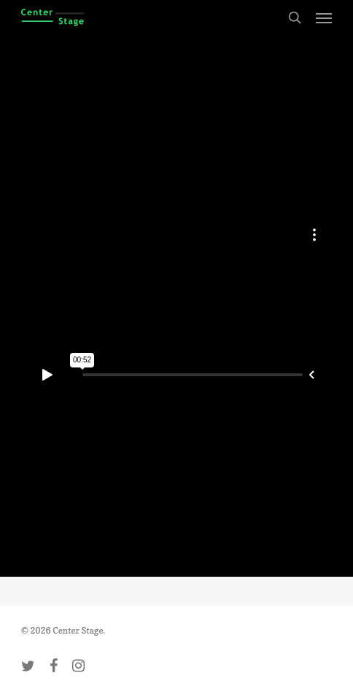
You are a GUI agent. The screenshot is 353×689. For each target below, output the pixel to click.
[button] (324, 17)
